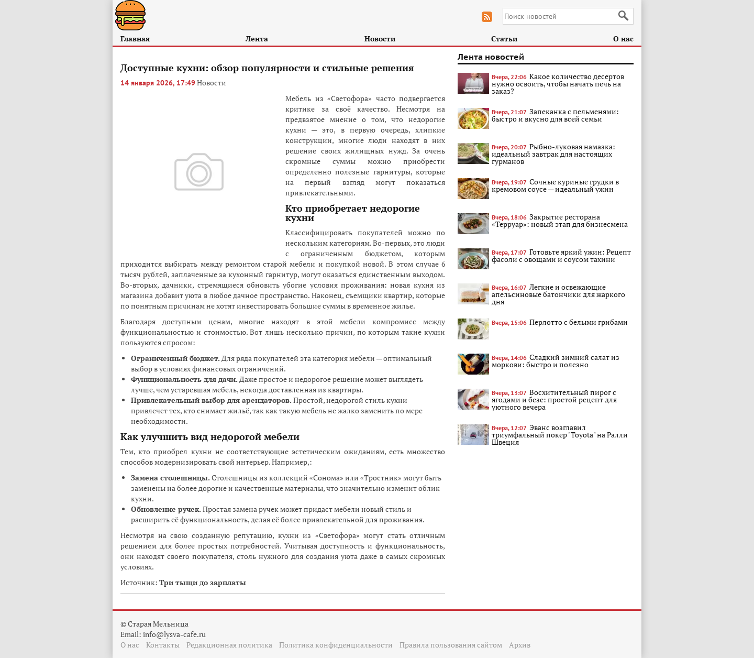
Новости (379, 38)
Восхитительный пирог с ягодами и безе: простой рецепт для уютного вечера (554, 399)
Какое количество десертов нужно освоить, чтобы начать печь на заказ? (558, 83)
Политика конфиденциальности (336, 645)
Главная (135, 38)
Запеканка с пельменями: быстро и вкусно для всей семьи (555, 115)
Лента (257, 38)
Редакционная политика (229, 645)
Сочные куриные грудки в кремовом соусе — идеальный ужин (555, 185)
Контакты (163, 645)
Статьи (504, 38)
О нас (623, 38)
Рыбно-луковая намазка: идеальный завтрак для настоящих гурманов (553, 153)
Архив (519, 645)
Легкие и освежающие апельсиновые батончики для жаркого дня (558, 294)
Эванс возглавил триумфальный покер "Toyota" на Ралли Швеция (560, 434)
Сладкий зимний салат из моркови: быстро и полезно (555, 360)
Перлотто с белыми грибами (578, 322)
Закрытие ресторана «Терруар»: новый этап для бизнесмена (560, 220)
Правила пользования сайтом (451, 645)
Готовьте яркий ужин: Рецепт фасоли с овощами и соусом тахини (561, 255)
